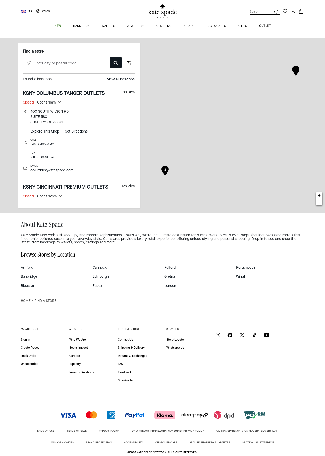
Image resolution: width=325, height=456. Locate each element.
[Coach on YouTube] (267, 335)
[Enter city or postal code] (72, 63)
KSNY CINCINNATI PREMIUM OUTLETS (65, 187)
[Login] (293, 11)
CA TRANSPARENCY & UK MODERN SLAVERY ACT (247, 430)
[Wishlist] (285, 11)
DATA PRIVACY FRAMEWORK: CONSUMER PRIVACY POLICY (168, 430)
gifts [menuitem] (242, 26)
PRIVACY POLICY (109, 430)
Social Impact (78, 348)
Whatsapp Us (175, 348)
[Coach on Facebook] (230, 335)
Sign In (25, 339)
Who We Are (77, 339)
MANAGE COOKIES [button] (62, 442)
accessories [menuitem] (216, 26)
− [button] (319, 202)
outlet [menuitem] (265, 26)
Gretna (169, 276)
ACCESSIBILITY (133, 442)
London (170, 285)
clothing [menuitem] (163, 26)
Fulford (170, 267)
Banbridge (29, 276)
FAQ (120, 364)
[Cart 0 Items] (301, 10)
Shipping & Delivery (131, 348)
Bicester (27, 285)
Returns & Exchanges (132, 356)
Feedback (125, 372)
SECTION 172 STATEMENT (258, 442)
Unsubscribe (29, 364)
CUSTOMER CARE (129, 329)
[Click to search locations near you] (29, 63)
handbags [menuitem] (81, 26)
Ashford (27, 267)
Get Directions (76, 131)
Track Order (28, 356)
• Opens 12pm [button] (40, 196)
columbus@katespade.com (51, 170)
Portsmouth (245, 267)
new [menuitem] (57, 26)
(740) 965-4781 (42, 144)
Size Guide (125, 380)
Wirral (240, 276)
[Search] (277, 12)
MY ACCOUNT (29, 329)
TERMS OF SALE (77, 430)
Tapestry (75, 364)
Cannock (100, 267)
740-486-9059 (42, 157)
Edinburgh (101, 276)
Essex (97, 285)
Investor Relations (81, 372)
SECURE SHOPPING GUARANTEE (209, 442)
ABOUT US (75, 329)
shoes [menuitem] (188, 26)
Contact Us (125, 339)
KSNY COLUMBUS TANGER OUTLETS (64, 93)
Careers (74, 356)
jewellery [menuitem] (135, 26)
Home (26, 300)
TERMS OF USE (44, 430)
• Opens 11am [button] (39, 102)
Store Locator (175, 339)
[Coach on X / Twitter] (242, 335)
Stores (45, 11)
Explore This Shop (44, 131)
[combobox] (265, 12)
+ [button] (319, 196)
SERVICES (172, 329)
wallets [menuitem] (108, 26)
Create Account (31, 348)
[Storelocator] (42, 11)
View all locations (121, 79)
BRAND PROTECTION (99, 442)
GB (30, 11)
